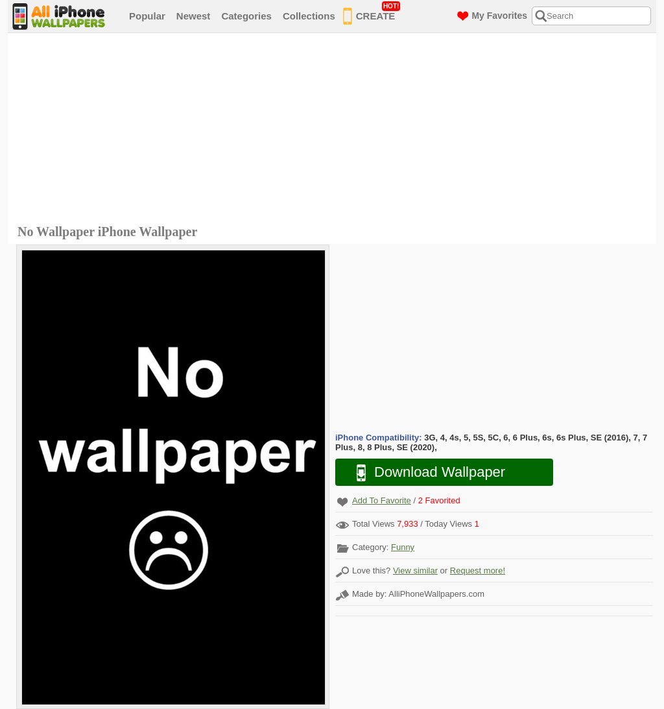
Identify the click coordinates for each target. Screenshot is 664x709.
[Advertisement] (335, 130)
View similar (415, 570)
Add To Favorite (381, 500)
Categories (246, 15)
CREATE (372, 14)
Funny (402, 547)
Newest (193, 15)
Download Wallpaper (424, 472)
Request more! (477, 570)
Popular (147, 15)
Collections (309, 15)
